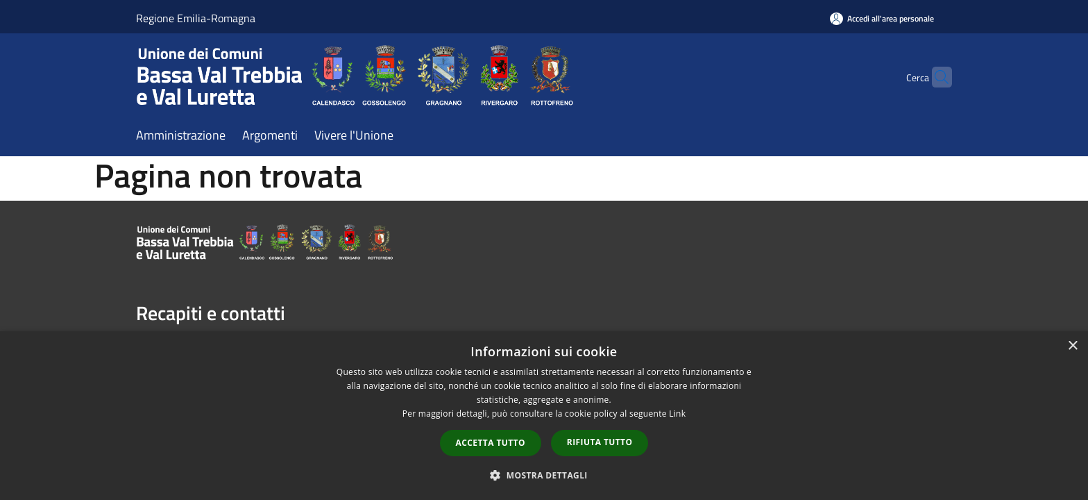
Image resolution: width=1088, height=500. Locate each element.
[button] (544, 475)
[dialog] (544, 415)
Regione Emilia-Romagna (195, 18)
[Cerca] (935, 77)
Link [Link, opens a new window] (677, 413)
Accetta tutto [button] (490, 443)
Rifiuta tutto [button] (600, 442)
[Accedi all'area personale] (882, 18)
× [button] (1072, 346)
